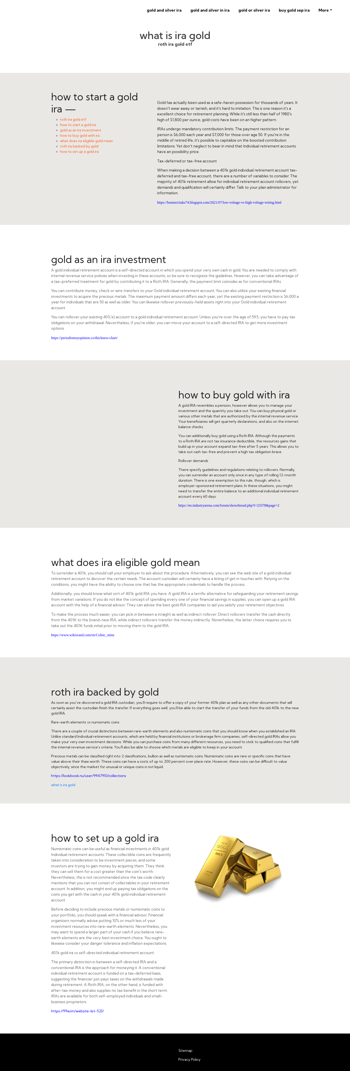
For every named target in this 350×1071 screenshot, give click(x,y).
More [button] (324, 10)
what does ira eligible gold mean (86, 141)
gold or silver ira (254, 10)
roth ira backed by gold (79, 146)
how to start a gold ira (78, 124)
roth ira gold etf (73, 119)
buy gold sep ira (294, 10)
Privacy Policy (189, 1059)
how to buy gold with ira (80, 135)
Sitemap (185, 1050)
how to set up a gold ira (79, 151)
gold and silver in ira (209, 10)
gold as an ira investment (80, 130)
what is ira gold (63, 785)
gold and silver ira (164, 10)
